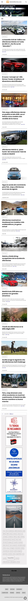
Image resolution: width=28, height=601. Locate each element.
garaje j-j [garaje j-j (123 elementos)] (10, 542)
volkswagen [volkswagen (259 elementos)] (12, 561)
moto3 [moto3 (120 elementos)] (7, 548)
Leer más (4, 51)
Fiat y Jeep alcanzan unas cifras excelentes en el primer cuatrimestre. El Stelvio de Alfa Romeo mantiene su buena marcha (14, 397)
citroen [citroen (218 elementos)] (14, 533)
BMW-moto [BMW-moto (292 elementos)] (9, 533)
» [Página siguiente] (8, 414)
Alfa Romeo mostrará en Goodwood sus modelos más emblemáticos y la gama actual (13, 223)
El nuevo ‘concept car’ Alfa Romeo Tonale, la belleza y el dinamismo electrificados (13, 79)
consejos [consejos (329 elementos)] (10, 536)
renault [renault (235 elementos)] (9, 553)
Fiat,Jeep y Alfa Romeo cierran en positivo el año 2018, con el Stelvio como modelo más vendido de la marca (14, 115)
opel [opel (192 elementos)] (15, 551)
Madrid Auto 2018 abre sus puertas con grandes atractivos (12, 293)
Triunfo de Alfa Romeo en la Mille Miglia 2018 (12, 328)
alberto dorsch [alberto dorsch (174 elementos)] (18, 531)
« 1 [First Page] (2, 414)
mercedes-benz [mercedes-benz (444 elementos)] (21, 545)
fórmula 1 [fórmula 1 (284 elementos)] (5, 542)
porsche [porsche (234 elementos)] (5, 553)
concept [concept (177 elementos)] (5, 536)
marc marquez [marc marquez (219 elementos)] (13, 545)
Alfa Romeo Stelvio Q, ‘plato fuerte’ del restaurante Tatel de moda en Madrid (14, 152)
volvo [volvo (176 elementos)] (18, 561)
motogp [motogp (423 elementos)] (11, 548)
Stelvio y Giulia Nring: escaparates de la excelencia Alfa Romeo (13, 258)
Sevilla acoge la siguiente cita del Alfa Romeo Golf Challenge (13, 361)
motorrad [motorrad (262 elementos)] (17, 548)
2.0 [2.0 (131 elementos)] (6, 531)
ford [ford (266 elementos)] (19, 539)
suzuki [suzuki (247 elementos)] (4, 558)
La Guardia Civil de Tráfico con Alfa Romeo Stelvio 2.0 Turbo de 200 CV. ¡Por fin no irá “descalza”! (13, 43)
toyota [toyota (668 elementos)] (11, 558)
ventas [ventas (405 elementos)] (17, 558)
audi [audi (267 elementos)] (23, 531)
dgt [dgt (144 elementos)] (18, 536)
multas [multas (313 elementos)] (22, 548)
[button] (14, 431)
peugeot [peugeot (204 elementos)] (19, 551)
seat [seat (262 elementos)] (14, 553)
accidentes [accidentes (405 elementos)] (10, 531)
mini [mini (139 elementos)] (4, 548)
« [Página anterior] (4, 414)
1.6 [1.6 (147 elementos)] (3, 531)
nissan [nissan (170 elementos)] (11, 551)
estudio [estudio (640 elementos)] (22, 536)
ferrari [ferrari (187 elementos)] (13, 539)
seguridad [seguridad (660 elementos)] (18, 553)
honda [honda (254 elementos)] (15, 542)
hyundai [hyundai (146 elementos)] (20, 542)
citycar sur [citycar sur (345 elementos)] (20, 533)
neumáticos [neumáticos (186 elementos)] (5, 551)
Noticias (4, 36)
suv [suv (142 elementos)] (23, 553)
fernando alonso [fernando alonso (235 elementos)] (6, 539)
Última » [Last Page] (11, 414)
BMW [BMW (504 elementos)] (4, 533)
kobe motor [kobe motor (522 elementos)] (5, 545)
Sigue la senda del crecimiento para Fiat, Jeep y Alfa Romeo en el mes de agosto (14, 187)
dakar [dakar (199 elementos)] (15, 536)
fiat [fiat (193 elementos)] (16, 539)
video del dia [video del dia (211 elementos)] (6, 561)
